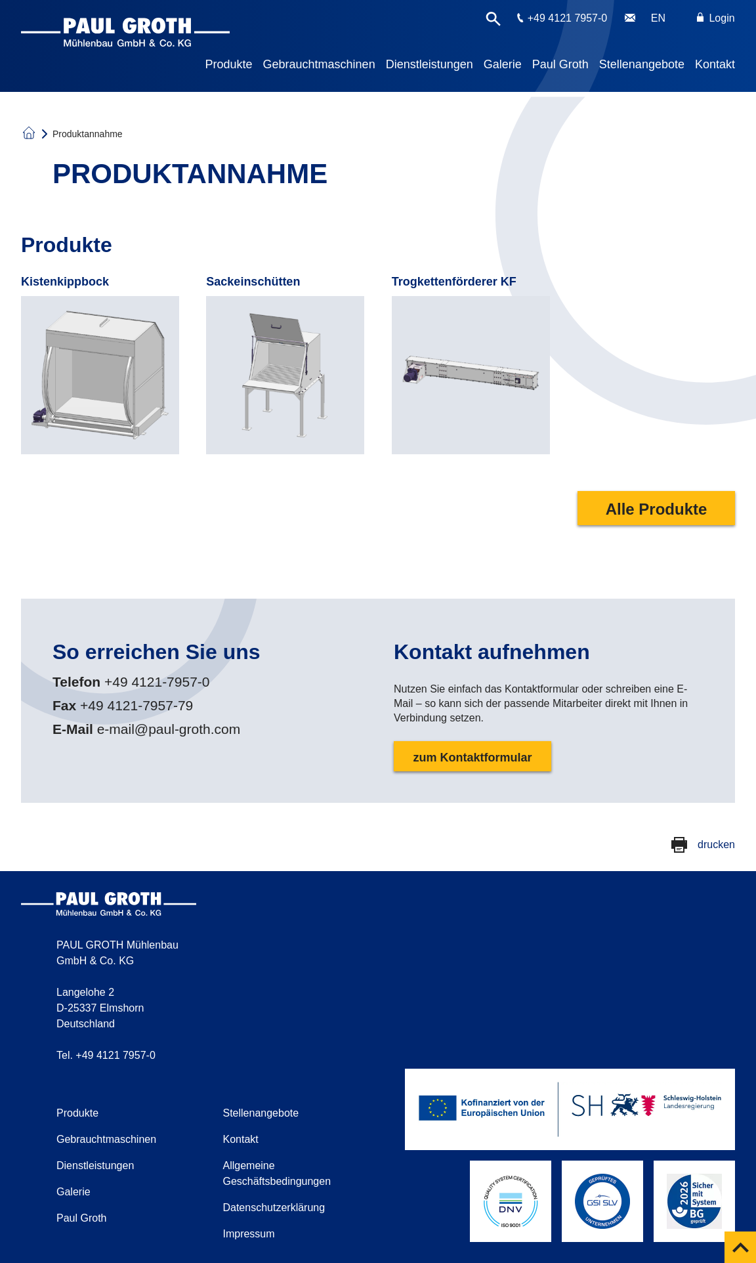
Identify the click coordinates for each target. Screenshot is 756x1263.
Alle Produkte (656, 509)
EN (658, 18)
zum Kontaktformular (472, 757)
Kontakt (715, 64)
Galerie (503, 64)
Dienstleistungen (429, 64)
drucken (716, 844)
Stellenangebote (641, 64)
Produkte (229, 64)
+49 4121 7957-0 (567, 18)
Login (716, 18)
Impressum (248, 1233)
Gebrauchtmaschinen (319, 64)
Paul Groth (560, 64)
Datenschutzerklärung (273, 1207)
